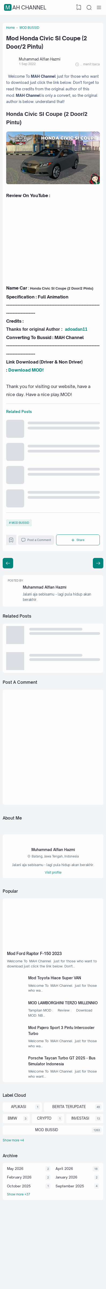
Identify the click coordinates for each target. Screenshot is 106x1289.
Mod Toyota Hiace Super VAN (56, 998)
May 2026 (15, 1201)
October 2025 (19, 1219)
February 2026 (19, 1210)
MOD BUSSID (20, 535)
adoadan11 (76, 335)
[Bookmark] (11, 555)
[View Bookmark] (79, 7)
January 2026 (67, 1210)
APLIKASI (18, 1137)
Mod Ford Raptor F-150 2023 (36, 973)
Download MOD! (26, 377)
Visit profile (53, 891)
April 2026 (64, 1201)
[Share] (78, 553)
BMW (12, 1149)
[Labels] (53, 1171)
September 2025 (70, 1219)
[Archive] (53, 1227)
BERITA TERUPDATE (68, 1137)
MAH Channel (25, 7)
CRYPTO (44, 1149)
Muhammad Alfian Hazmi (46, 602)
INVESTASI (80, 1149)
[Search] (89, 7)
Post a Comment (37, 553)
